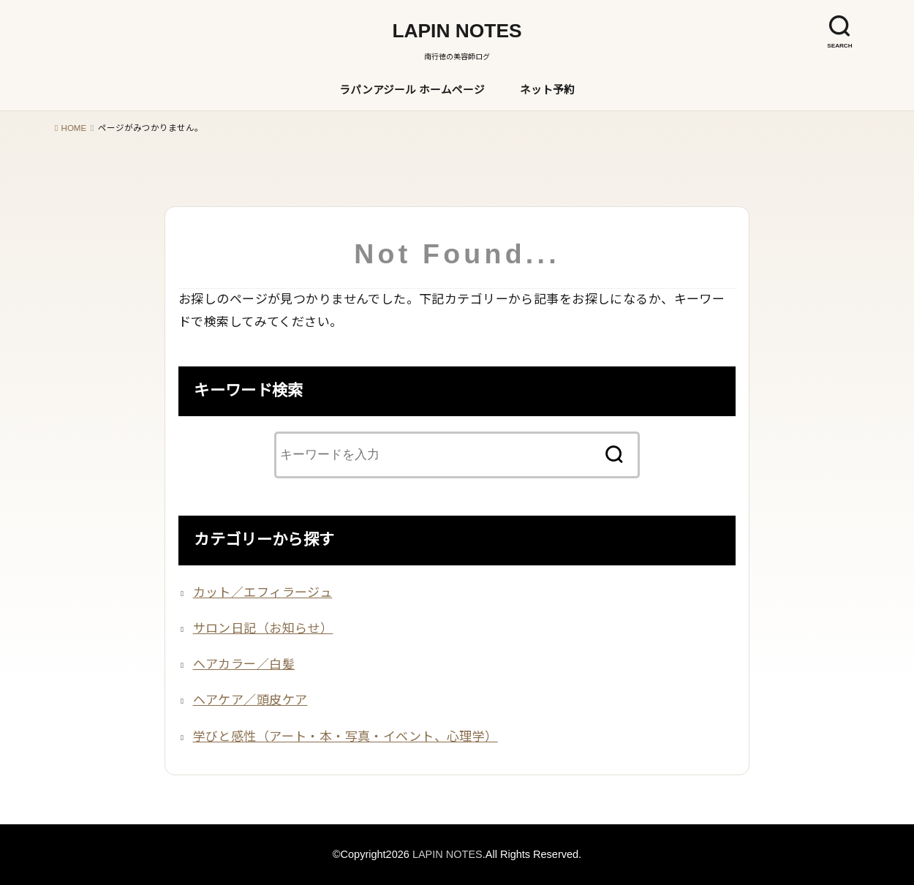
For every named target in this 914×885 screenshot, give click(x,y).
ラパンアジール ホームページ (412, 90)
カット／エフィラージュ (263, 593)
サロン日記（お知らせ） (263, 629)
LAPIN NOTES (456, 31)
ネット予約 (547, 90)
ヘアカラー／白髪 (244, 664)
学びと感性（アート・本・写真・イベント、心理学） (345, 737)
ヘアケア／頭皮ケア (250, 700)
